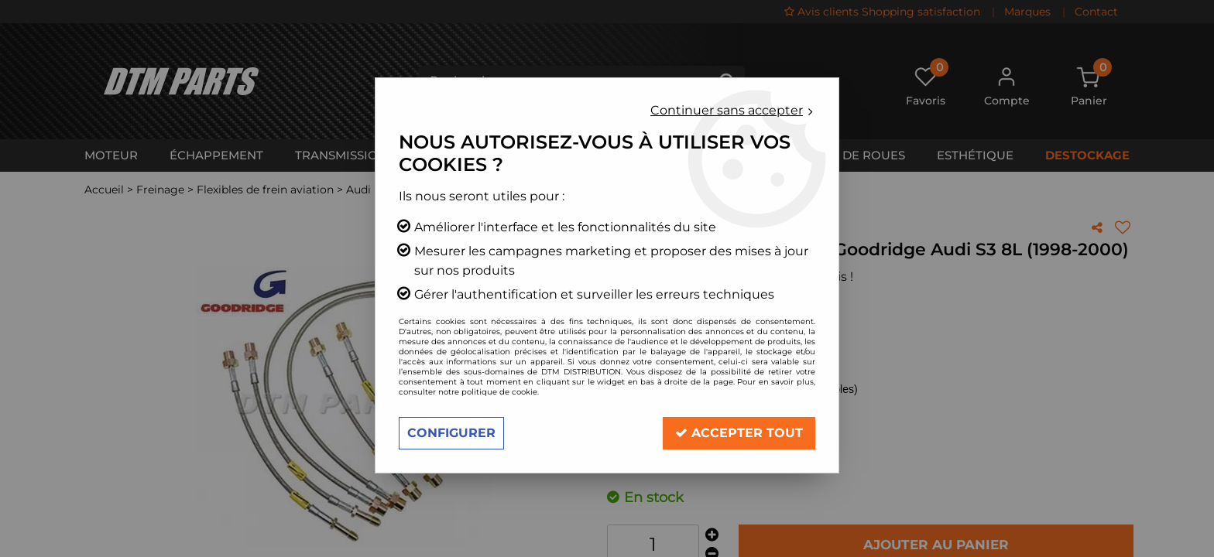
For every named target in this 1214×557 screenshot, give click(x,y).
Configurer (451, 432)
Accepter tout (739, 432)
